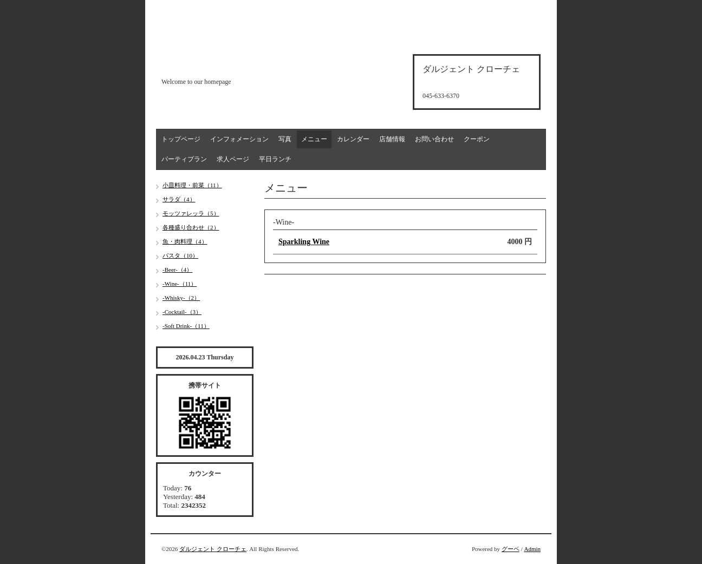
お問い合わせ (434, 139)
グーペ (510, 549)
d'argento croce (215, 63)
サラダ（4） (179, 199)
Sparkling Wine (303, 242)
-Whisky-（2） (181, 297)
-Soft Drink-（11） (186, 326)
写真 (284, 139)
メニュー (314, 139)
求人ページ (233, 159)
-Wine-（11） (179, 283)
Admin (532, 549)
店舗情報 (392, 139)
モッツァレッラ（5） (190, 213)
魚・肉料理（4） (184, 241)
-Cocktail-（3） (182, 312)
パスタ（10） (180, 255)
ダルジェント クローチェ (212, 549)
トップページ (180, 139)
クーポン (477, 139)
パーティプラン (184, 159)
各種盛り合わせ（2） (190, 227)
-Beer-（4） (177, 269)
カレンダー (353, 139)
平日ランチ (275, 159)
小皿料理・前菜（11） (192, 185)
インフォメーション (239, 139)
